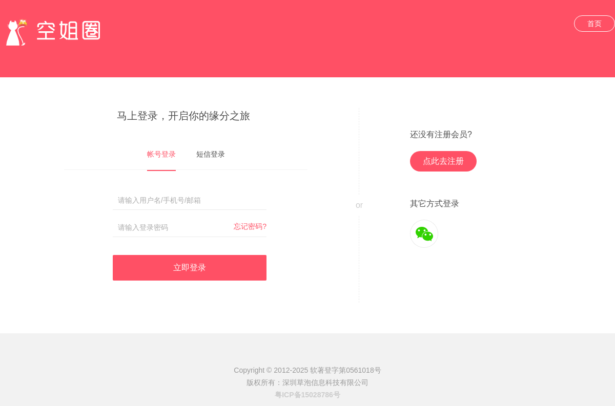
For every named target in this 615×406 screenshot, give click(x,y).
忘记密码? (250, 226)
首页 (594, 23)
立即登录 (189, 267)
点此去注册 (443, 161)
